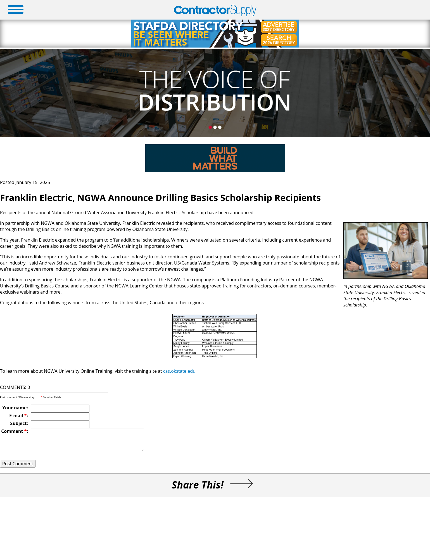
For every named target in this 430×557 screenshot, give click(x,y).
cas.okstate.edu (179, 371)
